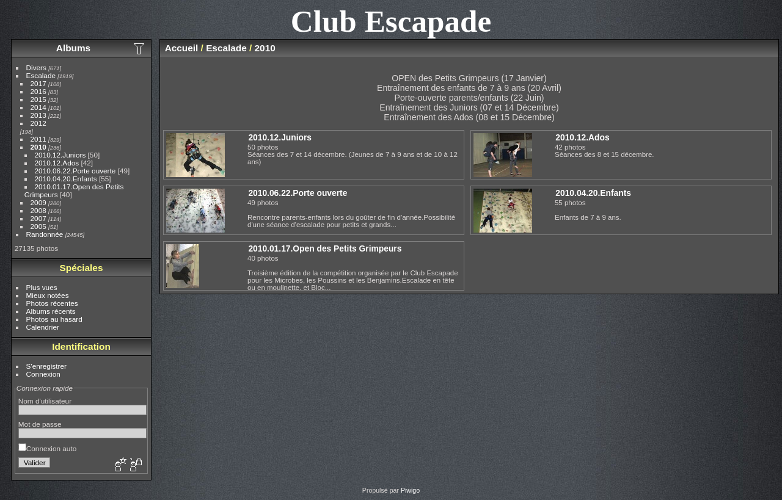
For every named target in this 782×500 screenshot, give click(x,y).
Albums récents (51, 311)
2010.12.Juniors (60, 155)
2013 (38, 115)
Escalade (41, 75)
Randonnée (45, 234)
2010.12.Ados (57, 163)
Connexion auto (47, 448)
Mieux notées (47, 295)
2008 (38, 210)
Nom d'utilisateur (44, 401)
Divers (36, 67)
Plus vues (41, 287)
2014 (38, 107)
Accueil (182, 48)
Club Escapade (391, 21)
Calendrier (42, 327)
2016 (38, 91)
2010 (38, 147)
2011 (38, 139)
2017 (38, 83)
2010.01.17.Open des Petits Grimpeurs (324, 248)
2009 (38, 202)
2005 (38, 226)
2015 (38, 99)
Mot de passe (40, 424)
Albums (73, 48)
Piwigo (410, 490)
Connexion (43, 374)
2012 (38, 123)
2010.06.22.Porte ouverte (75, 171)
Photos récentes (52, 303)
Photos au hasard (54, 319)
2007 (38, 218)
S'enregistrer (46, 366)
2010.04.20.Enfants (66, 179)
